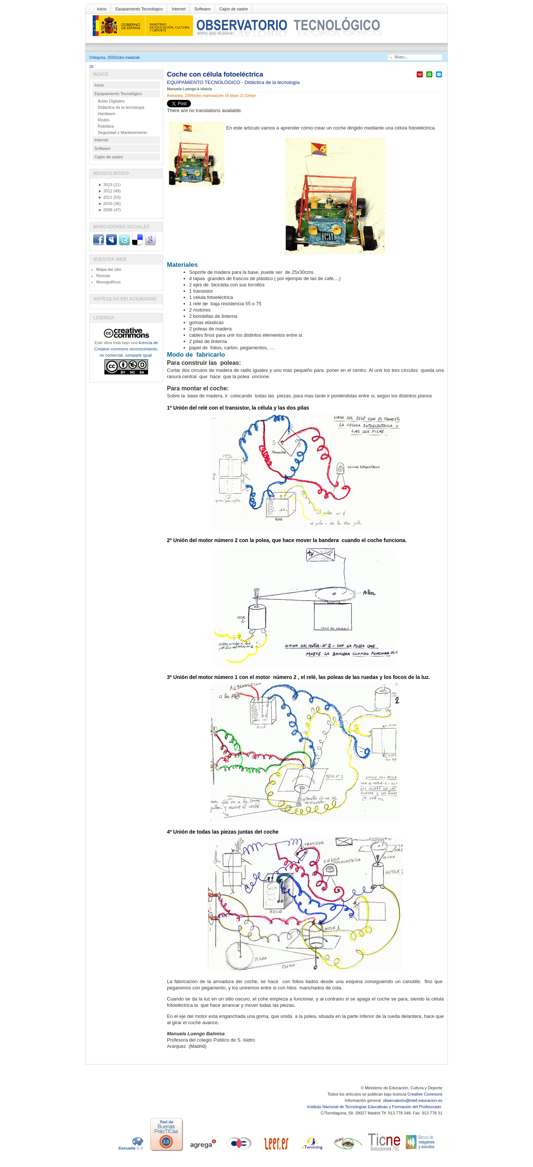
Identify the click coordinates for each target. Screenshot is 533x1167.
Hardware (106, 113)
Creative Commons (425, 1094)
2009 (105, 210)
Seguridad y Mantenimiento (122, 132)
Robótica (106, 126)
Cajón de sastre (233, 9)
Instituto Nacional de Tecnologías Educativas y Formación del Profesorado (374, 1106)
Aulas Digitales (111, 101)
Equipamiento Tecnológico (139, 9)
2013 (105, 184)
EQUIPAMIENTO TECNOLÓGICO (204, 82)
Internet (178, 9)
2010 (105, 203)
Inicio (102, 9)
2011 (105, 197)
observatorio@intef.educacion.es (412, 1100)
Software (202, 9)
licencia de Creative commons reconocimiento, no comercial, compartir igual (126, 348)
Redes (104, 120)
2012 (105, 191)
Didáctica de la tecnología (272, 82)
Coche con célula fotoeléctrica (215, 74)
